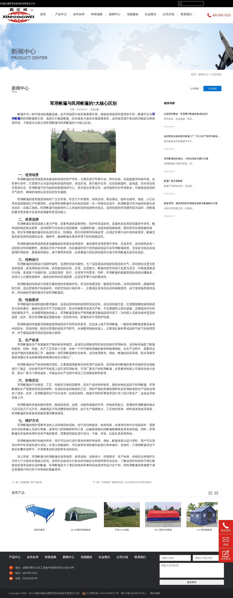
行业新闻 (216, 74)
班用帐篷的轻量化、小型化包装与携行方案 (186, 158)
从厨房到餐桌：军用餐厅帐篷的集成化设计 (186, 114)
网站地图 (154, 593)
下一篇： (121, 482)
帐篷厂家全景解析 (173, 181)
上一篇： (27, 482)
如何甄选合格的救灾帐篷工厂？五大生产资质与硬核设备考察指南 (192, 136)
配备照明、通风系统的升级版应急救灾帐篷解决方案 (191, 203)
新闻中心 (204, 74)
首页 (43, 14)
